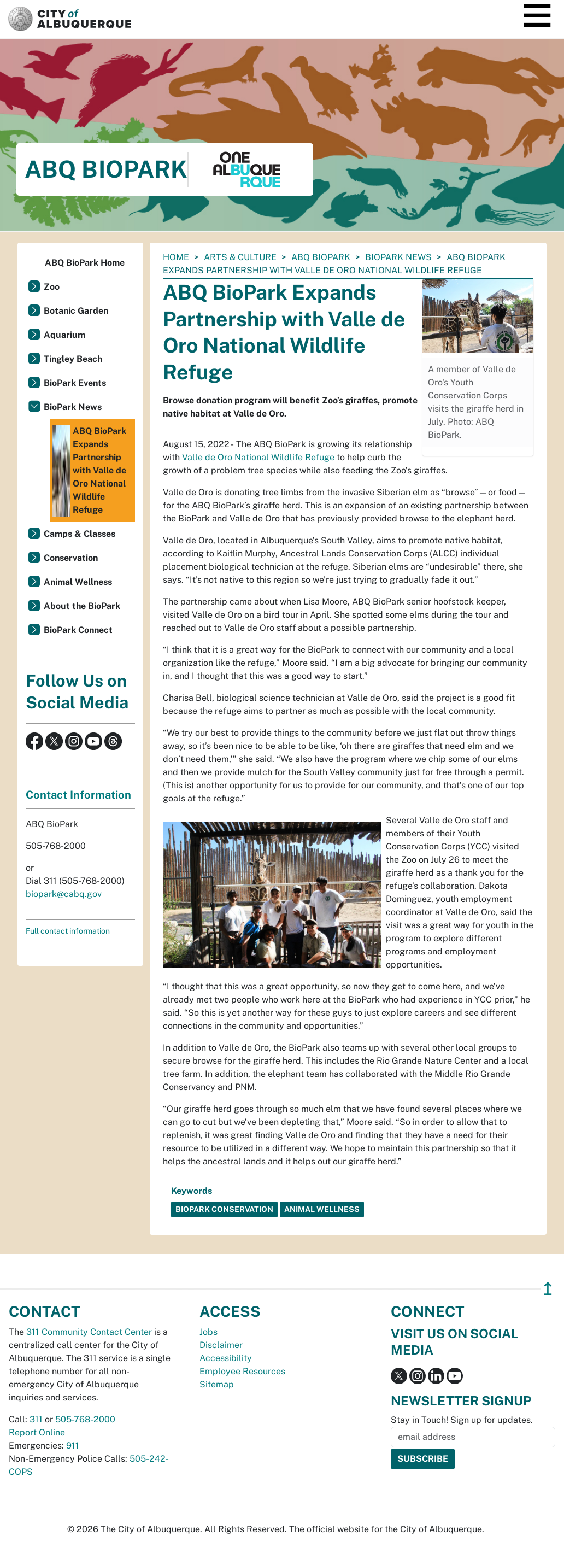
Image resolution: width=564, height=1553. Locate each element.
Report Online (37, 1432)
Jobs (208, 1332)
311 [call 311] (36, 1419)
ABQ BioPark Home (85, 262)
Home (176, 257)
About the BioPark (82, 606)
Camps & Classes (79, 534)
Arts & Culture (240, 257)
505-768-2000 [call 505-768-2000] (85, 1419)
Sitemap (216, 1384)
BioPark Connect (78, 630)
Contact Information (78, 794)
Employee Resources (242, 1371)
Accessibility (225, 1358)
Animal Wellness (78, 582)
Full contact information (68, 931)
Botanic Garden (76, 311)
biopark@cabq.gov (64, 894)
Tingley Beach (73, 359)
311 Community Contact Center (89, 1332)
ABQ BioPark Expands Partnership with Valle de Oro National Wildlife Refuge (89, 471)
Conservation (71, 558)
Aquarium (64, 335)
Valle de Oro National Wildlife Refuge (258, 457)
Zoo (52, 287)
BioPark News (398, 257)
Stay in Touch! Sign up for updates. (462, 1420)
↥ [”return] (547, 1289)
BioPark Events (75, 383)
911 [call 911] (72, 1445)
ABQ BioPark (320, 257)
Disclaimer (221, 1345)
